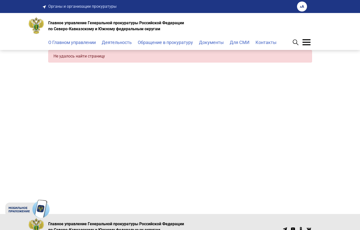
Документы (211, 42)
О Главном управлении (72, 42)
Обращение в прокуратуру (165, 42)
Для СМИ (240, 42)
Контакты (266, 42)
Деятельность (117, 42)
